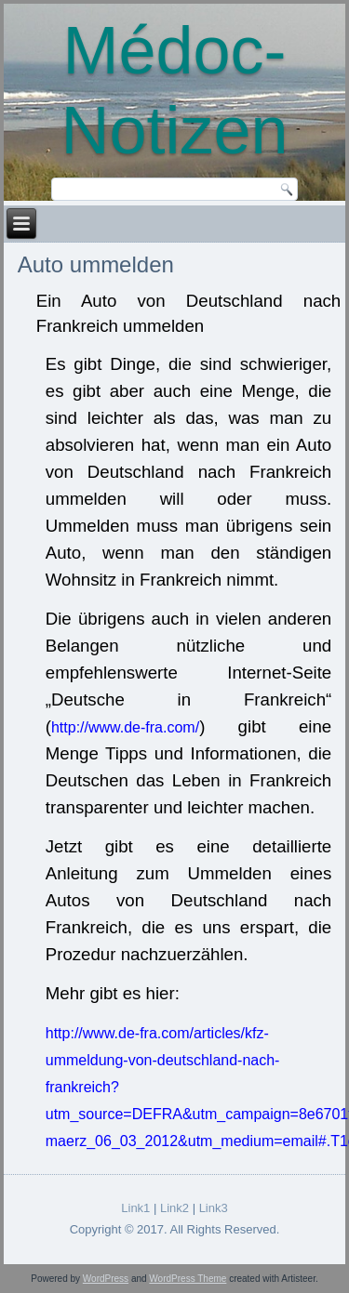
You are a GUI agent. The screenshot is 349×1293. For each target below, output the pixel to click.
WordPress (105, 1278)
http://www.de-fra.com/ (125, 727)
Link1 (135, 1208)
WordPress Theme (187, 1278)
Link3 (213, 1208)
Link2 (174, 1208)
